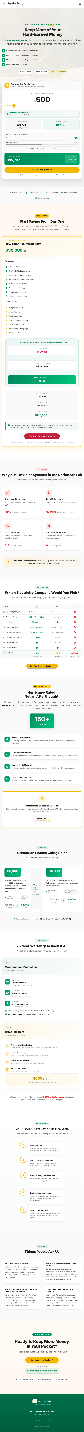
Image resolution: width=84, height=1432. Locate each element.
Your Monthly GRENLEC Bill (42, 94)
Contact (51, 1421)
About (37, 1421)
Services (44, 1421)
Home (32, 1421)
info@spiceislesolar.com (42, 1370)
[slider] (14, 105)
